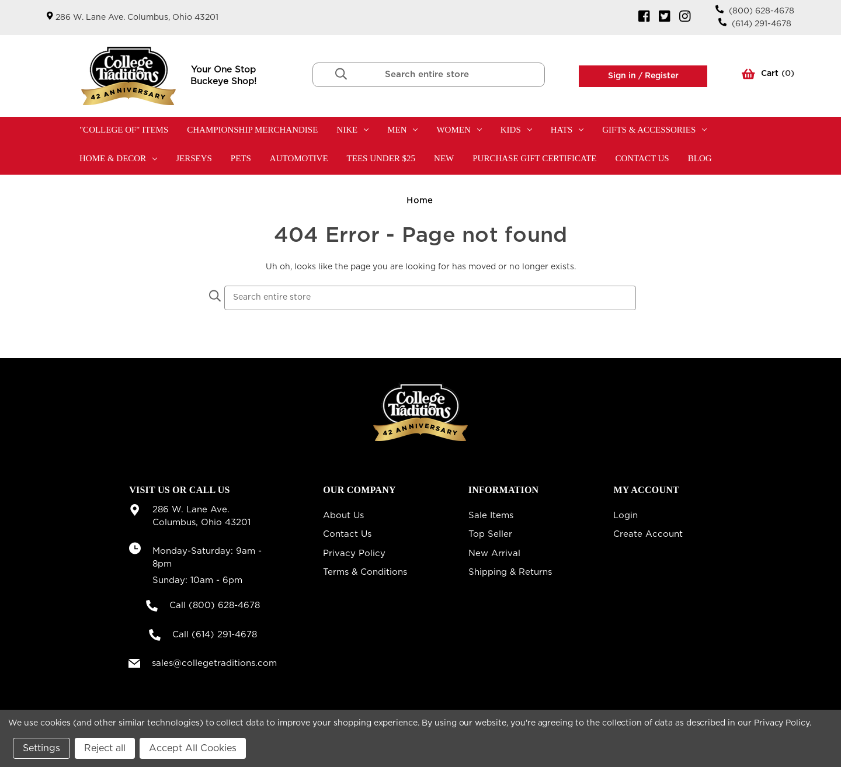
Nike (352, 129)
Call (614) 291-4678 (214, 634)
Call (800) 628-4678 (214, 605)
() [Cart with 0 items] (768, 76)
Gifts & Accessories (654, 129)
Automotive (299, 158)
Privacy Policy (354, 553)
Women (458, 129)
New (444, 158)
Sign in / (625, 76)
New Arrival (494, 553)
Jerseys (194, 158)
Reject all (105, 748)
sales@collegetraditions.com (214, 663)
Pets (241, 158)
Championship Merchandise (252, 129)
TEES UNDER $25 (381, 158)
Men (402, 129)
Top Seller (490, 534)
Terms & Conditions (365, 572)
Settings (41, 748)
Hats (567, 129)
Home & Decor (118, 158)
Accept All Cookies (193, 748)
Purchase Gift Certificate (534, 158)
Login (625, 515)
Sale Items (490, 515)
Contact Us (642, 158)
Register (660, 76)
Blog (700, 158)
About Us (343, 515)
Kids (516, 129)
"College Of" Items (123, 129)
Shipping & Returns (510, 572)
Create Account (648, 534)
